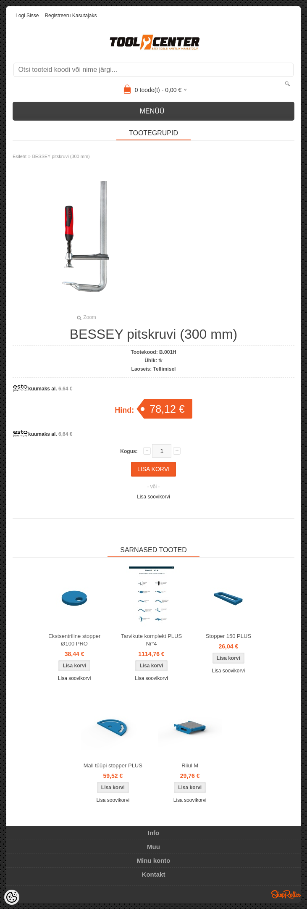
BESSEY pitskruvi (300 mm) (60, 156)
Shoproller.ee (286, 894)
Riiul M (189, 765)
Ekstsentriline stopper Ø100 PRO (74, 640)
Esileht (19, 156)
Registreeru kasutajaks (71, 15)
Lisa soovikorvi (153, 497)
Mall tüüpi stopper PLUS (113, 765)
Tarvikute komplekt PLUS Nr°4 (151, 640)
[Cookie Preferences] (11, 897)
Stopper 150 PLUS (228, 636)
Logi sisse (27, 15)
